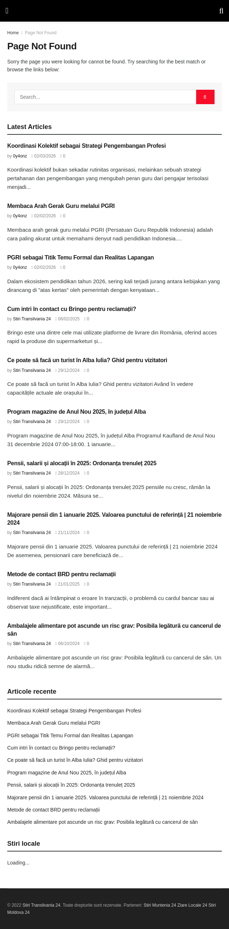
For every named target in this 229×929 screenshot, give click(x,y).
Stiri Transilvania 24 (32, 318)
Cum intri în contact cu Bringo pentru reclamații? (71, 309)
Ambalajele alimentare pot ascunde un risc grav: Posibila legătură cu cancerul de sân (102, 822)
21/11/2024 (67, 532)
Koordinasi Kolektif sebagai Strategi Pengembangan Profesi (86, 146)
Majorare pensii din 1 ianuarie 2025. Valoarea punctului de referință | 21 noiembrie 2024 (105, 797)
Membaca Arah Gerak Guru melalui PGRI (60, 206)
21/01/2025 (67, 584)
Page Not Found (40, 32)
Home (13, 32)
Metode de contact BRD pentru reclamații (61, 574)
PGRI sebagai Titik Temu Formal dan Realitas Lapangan (80, 257)
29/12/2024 (67, 370)
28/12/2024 (67, 473)
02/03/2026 (43, 156)
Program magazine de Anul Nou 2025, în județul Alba (76, 412)
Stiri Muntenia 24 (160, 905)
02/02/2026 (43, 215)
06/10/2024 (67, 643)
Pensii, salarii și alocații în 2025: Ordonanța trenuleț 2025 (81, 463)
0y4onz (20, 156)
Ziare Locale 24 (192, 905)
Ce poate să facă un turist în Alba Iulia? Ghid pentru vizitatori (87, 360)
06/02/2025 (67, 318)
